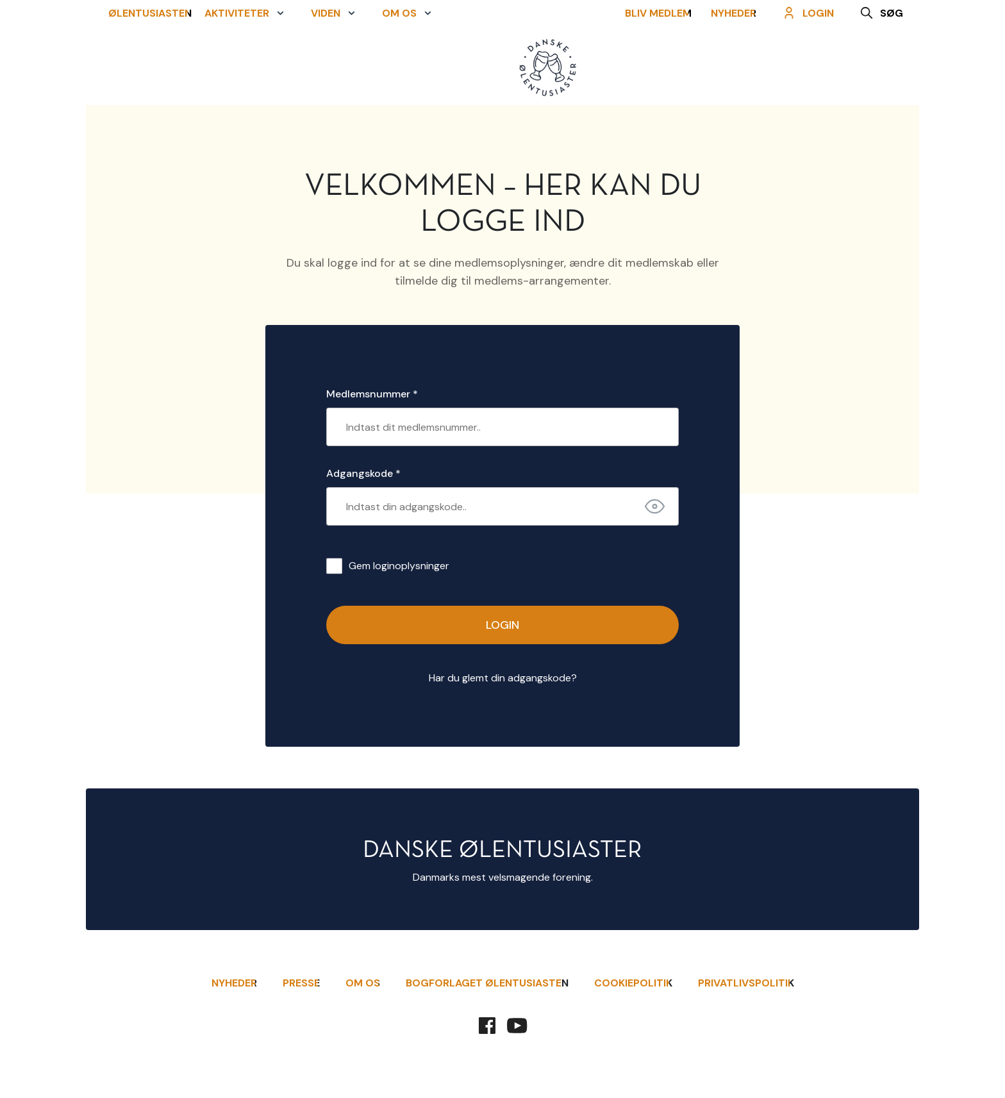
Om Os (362, 983)
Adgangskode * (363, 473)
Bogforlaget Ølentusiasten (487, 983)
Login (502, 625)
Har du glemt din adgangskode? (503, 678)
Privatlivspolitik (746, 983)
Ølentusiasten (143, 69)
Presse (301, 983)
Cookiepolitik (633, 983)
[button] (245, 68)
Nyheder (740, 69)
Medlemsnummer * (372, 394)
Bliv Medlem (664, 69)
